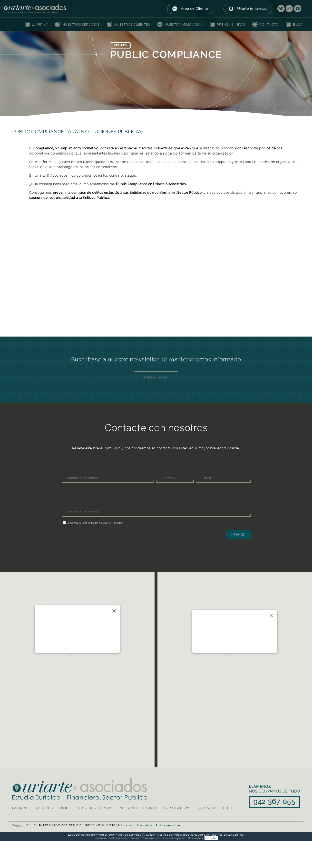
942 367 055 (80, 644)
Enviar (238, 534)
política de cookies (190, 838)
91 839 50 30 (212, 647)
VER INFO (120, 45)
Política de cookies (168, 825)
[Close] (114, 611)
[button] (77, 663)
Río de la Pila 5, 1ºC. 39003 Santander (80, 628)
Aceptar (211, 838)
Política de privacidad (107, 523)
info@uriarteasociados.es (80, 639)
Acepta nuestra (79, 523)
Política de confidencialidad (135, 825)
